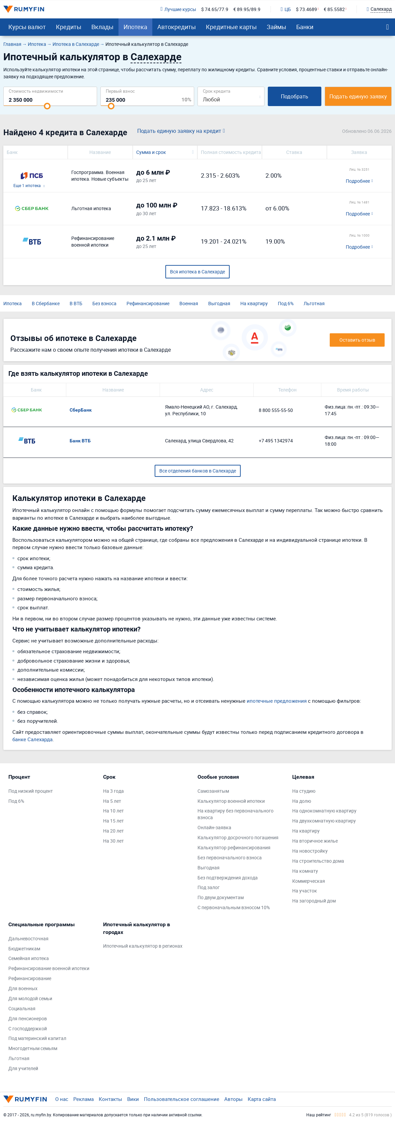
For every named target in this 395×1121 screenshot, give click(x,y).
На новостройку (310, 851)
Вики (133, 1099)
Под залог (209, 887)
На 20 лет (113, 831)
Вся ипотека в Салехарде (197, 271)
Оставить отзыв (357, 340)
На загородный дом (314, 900)
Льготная (314, 303)
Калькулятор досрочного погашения (238, 837)
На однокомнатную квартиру (324, 810)
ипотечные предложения (277, 700)
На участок (304, 890)
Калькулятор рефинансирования (234, 847)
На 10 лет (113, 810)
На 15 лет (113, 820)
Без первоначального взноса (230, 857)
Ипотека (135, 27)
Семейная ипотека (28, 958)
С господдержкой (27, 1028)
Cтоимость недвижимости (36, 91)
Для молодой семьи (30, 998)
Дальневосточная (28, 938)
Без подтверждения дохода (228, 877)
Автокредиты (176, 27)
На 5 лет (112, 801)
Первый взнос (120, 91)
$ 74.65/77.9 (214, 9)
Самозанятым (213, 791)
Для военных (22, 988)
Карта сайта (262, 1099)
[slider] (47, 106)
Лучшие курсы (178, 9)
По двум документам (221, 897)
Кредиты (68, 27)
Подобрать (294, 96)
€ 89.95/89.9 (246, 9)
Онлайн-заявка (214, 827)
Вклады (102, 27)
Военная (188, 303)
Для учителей (23, 1068)
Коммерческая (308, 881)
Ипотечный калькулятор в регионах (142, 946)
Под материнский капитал (37, 1038)
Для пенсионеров (27, 1018)
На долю (301, 801)
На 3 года (113, 791)
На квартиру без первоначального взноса (235, 814)
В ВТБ (76, 303)
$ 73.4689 (306, 9)
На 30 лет (113, 841)
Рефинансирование (148, 303)
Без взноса (104, 303)
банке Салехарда (32, 739)
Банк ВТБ (80, 440)
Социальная (21, 1008)
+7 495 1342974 (276, 440)
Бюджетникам (24, 948)
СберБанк (81, 410)
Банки (304, 27)
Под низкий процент (30, 791)
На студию (303, 791)
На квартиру (254, 303)
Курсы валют (27, 27)
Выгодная (219, 303)
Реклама (83, 1099)
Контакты (110, 1099)
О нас (61, 1099)
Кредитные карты (231, 27)
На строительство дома (318, 861)
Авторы (233, 1099)
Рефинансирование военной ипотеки (48, 968)
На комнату (305, 871)
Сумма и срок (151, 152)
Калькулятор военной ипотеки (231, 801)
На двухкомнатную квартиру (324, 820)
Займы (276, 27)
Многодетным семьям (32, 1048)
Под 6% (286, 303)
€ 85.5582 (334, 9)
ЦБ (286, 9)
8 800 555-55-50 (276, 410)
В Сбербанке (46, 303)
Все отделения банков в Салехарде (197, 470)
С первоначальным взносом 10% (234, 907)
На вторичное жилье (315, 841)
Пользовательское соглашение (181, 1099)
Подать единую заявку (358, 96)
